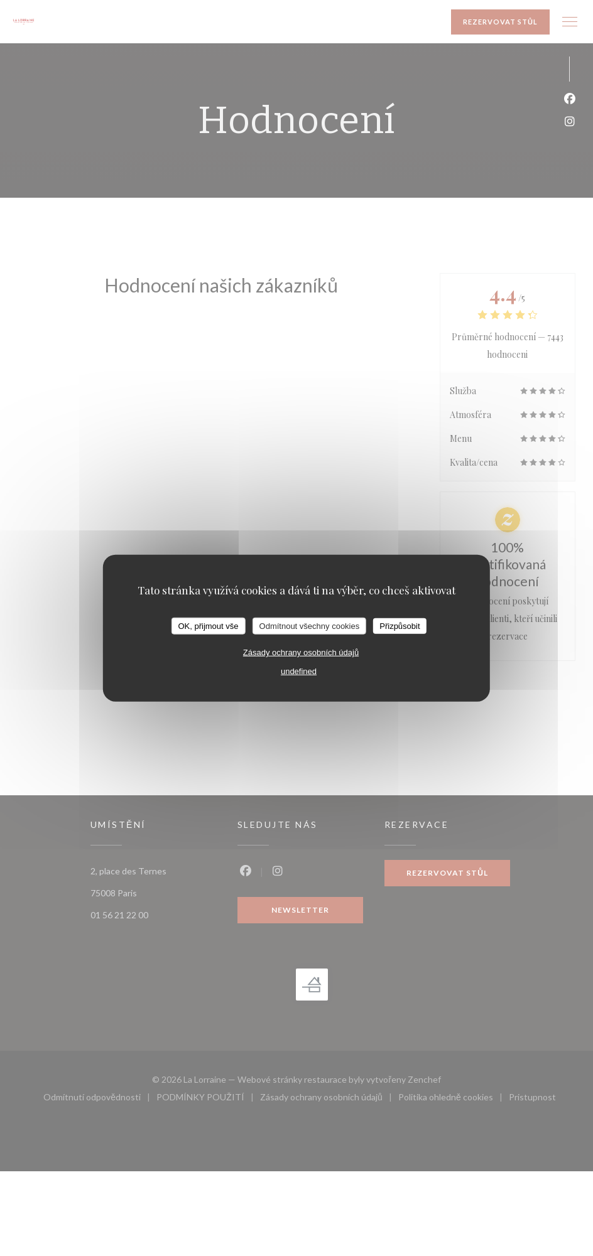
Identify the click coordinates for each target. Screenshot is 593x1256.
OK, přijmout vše (208, 625)
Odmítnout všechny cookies (309, 625)
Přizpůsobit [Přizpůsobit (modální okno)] (399, 625)
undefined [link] (299, 671)
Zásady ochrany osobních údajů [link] (301, 652)
